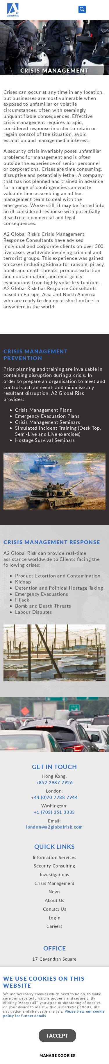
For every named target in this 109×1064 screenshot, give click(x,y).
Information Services (54, 857)
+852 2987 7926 (54, 782)
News (54, 891)
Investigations (54, 874)
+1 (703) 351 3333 (54, 812)
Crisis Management (55, 883)
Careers (54, 926)
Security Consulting (54, 866)
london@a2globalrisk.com (54, 827)
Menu (99, 9)
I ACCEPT (57, 1035)
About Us (54, 900)
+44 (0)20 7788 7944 (54, 797)
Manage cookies (57, 1055)
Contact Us (54, 909)
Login (54, 918)
